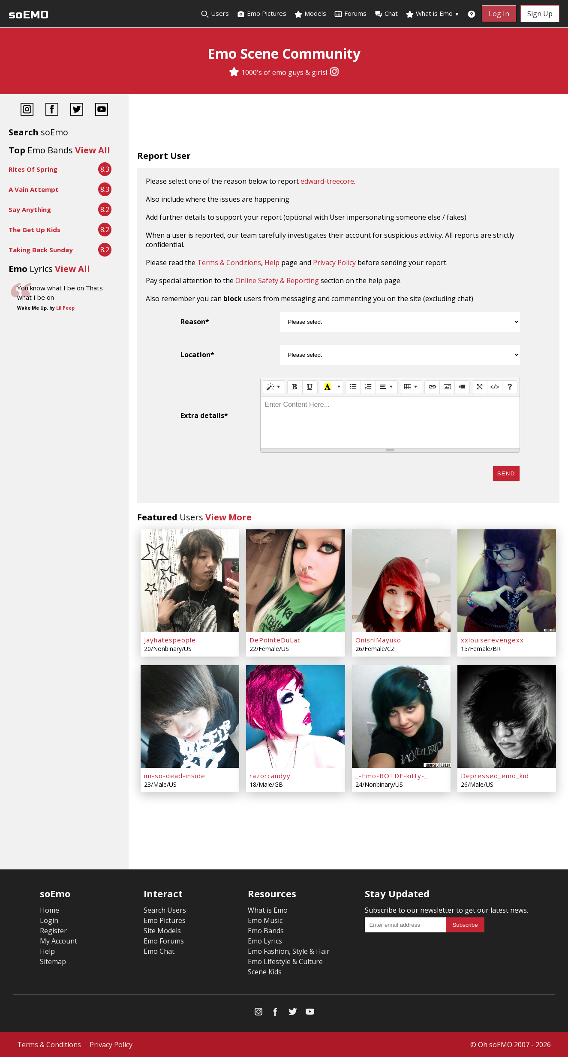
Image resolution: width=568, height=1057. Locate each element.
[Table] (411, 387)
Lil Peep (65, 308)
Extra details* (204, 415)
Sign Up (540, 13)
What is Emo (433, 13)
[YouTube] (101, 110)
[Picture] (447, 387)
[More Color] (339, 387)
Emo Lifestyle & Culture (285, 961)
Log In (499, 13)
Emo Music (265, 920)
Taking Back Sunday (41, 249)
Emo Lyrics (265, 941)
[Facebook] (51, 110)
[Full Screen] (479, 387)
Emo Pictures (261, 13)
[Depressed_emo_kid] (506, 716)
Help (271, 262)
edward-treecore (327, 181)
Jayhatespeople (170, 640)
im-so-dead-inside (174, 775)
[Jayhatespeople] (190, 580)
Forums (350, 13)
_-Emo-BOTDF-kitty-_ (391, 775)
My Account (58, 941)
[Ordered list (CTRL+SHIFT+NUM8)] (368, 387)
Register (53, 930)
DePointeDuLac (275, 640)
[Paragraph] (387, 387)
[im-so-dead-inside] (190, 716)
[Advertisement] (348, 124)
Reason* (194, 321)
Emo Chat (159, 951)
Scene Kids (265, 971)
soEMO (28, 14)
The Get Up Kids (34, 229)
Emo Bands (266, 930)
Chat (386, 13)
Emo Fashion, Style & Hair (289, 951)
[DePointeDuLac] (295, 580)
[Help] (509, 387)
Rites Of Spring (33, 169)
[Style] (274, 387)
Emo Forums (164, 941)
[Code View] (494, 387)
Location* (197, 354)
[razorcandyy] (295, 716)
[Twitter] (76, 110)
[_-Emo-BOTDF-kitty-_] (401, 716)
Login (49, 920)
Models (310, 13)
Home (49, 910)
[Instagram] (334, 72)
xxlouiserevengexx (492, 640)
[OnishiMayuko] (401, 580)
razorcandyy (270, 775)
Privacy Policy (334, 262)
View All (92, 150)
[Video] (462, 387)
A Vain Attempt (34, 189)
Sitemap (53, 961)
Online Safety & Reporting (277, 280)
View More (228, 517)
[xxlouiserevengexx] (506, 580)
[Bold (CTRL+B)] (295, 387)
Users (215, 13)
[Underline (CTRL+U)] (310, 387)
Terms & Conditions (229, 262)
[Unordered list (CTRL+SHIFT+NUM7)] (353, 387)
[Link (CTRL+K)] (432, 387)
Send (506, 473)
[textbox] (390, 422)
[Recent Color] (327, 387)
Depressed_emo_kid (495, 775)
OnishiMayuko (378, 640)
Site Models (162, 930)
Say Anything (30, 209)
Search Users (165, 910)
